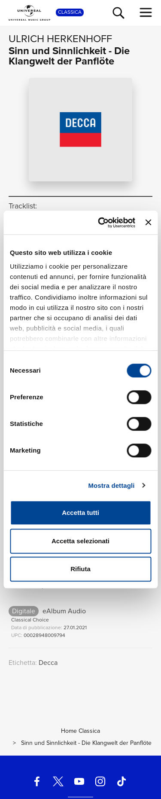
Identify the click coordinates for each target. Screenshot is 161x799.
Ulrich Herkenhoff (60, 38)
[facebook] (37, 781)
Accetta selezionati (80, 541)
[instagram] (100, 781)
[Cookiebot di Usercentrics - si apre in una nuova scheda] (101, 222)
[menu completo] (146, 12)
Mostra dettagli (111, 485)
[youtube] (79, 781)
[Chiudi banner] (148, 223)
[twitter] (58, 781)
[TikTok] (121, 781)
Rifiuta (80, 568)
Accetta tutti (80, 512)
